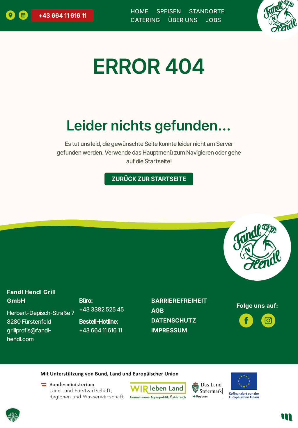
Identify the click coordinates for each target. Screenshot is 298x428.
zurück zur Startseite (149, 179)
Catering (145, 20)
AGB (157, 310)
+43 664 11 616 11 (62, 15)
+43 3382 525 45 (101, 309)
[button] (13, 415)
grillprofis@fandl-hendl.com (29, 335)
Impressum (169, 330)
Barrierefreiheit (179, 300)
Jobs (213, 20)
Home (139, 11)
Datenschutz (173, 320)
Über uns (183, 20)
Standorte (207, 11)
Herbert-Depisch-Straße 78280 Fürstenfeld (40, 317)
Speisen (169, 11)
